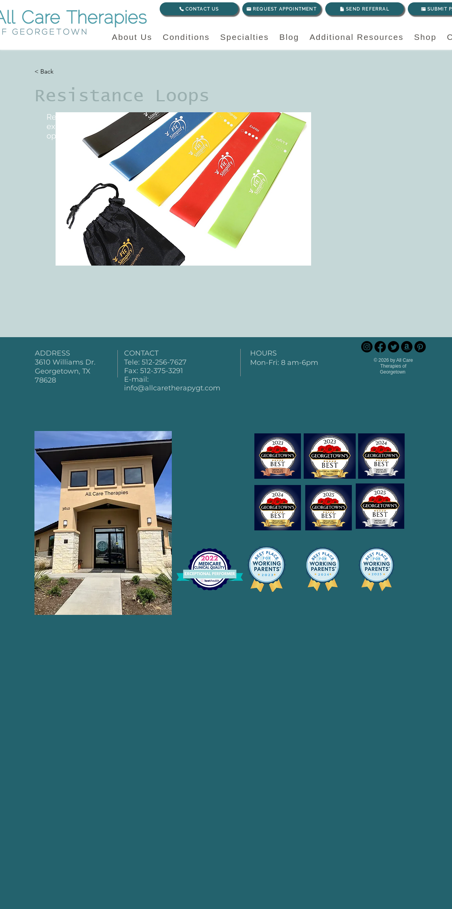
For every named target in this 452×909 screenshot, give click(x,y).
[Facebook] (380, 346)
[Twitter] (393, 346)
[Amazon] (406, 346)
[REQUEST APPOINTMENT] (281, 8)
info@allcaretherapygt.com (172, 388)
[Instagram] (367, 346)
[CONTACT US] (199, 8)
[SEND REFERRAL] (364, 8)
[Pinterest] (420, 346)
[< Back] (60, 71)
